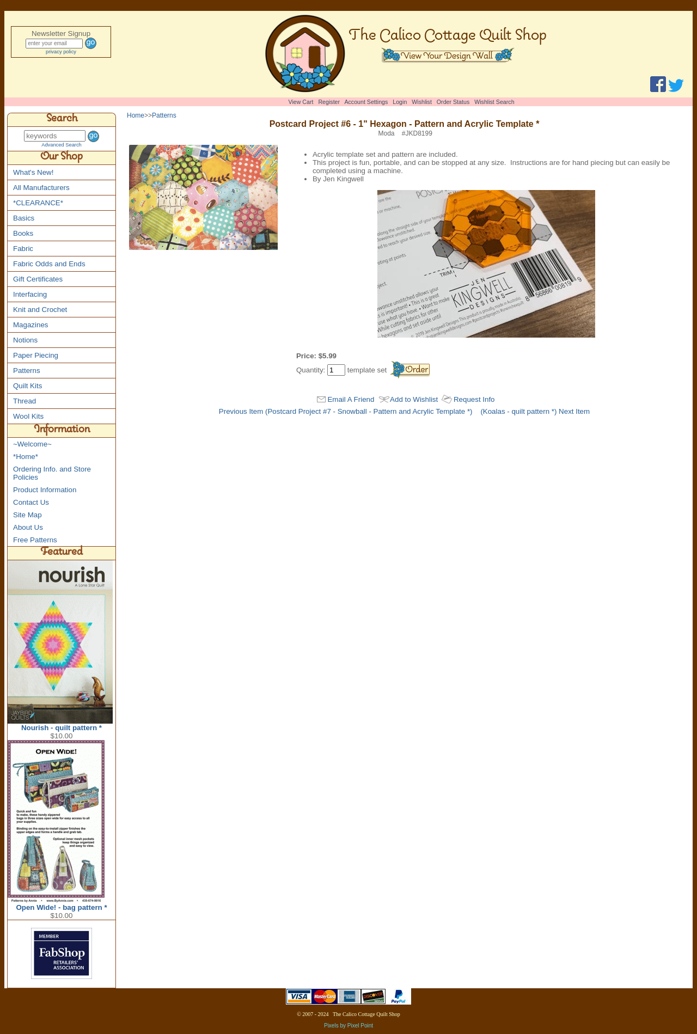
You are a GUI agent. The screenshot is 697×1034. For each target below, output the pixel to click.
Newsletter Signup (61, 33)
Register (329, 102)
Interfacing (30, 294)
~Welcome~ (32, 444)
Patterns (26, 370)
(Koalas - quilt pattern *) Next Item (535, 411)
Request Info (474, 399)
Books (23, 233)
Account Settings (366, 102)
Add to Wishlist (414, 399)
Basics (23, 218)
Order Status (453, 102)
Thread (24, 401)
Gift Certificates (38, 279)
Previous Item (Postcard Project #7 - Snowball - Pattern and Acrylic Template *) (346, 411)
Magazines (30, 325)
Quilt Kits (27, 386)
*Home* (25, 456)
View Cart (301, 102)
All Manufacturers (41, 187)
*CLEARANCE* (38, 203)
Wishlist (422, 102)
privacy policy (61, 51)
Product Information (44, 490)
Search (61, 119)
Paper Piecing (35, 355)
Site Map (27, 515)
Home (135, 115)
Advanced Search (61, 145)
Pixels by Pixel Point (348, 1026)
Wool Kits (28, 416)
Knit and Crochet (40, 309)
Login (400, 102)
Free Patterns (35, 540)
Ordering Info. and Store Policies (52, 473)
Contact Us (31, 502)
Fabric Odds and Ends (49, 264)
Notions (25, 340)
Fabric (23, 248)
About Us (28, 527)
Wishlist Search (494, 102)
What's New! (33, 172)
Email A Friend (350, 399)
